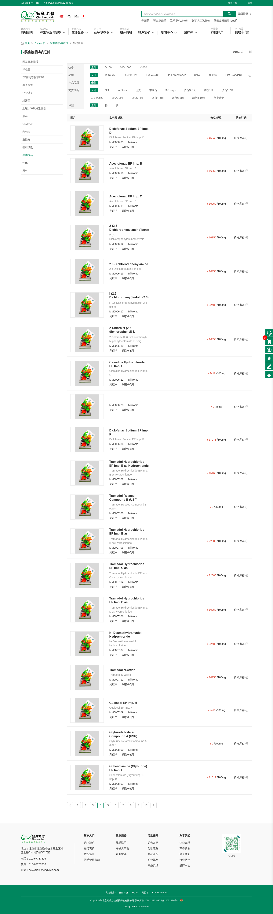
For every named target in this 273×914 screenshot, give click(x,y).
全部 (93, 67)
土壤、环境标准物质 (34, 108)
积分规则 (153, 859)
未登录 (214, 28)
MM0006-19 (116, 345)
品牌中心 (185, 865)
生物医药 (27, 155)
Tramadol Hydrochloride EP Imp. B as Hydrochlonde (126, 533)
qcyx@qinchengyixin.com (58, 3)
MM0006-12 (116, 244)
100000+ (44, 29)
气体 (25, 162)
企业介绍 (185, 842)
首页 (27, 43)
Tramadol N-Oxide (122, 670)
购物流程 (89, 842)
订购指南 (153, 835)
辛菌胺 (145, 20)
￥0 (212, 406)
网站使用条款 (92, 859)
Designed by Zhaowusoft (136, 906)
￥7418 (211, 373)
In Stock (122, 90)
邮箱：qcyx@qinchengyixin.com (40, 869)
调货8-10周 (198, 97)
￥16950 (211, 170)
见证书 (113, 146)
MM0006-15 (116, 273)
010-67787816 (30, 3)
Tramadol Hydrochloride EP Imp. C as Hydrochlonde (126, 568)
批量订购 (232, 3)
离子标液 (27, 85)
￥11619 (211, 777)
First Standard (233, 74)
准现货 (153, 90)
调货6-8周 (178, 97)
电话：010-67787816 (33, 858)
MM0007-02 (116, 479)
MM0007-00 (116, 513)
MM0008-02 (116, 783)
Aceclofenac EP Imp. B (125, 163)
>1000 (143, 67)
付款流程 (153, 848)
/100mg (221, 138)
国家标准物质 (30, 61)
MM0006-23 (116, 405)
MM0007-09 (116, 712)
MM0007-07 (116, 650)
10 (145, 805)
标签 (71, 105)
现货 (138, 90)
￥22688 (211, 304)
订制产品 (27, 123)
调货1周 (208, 90)
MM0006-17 (116, 311)
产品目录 (40, 43)
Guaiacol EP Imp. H (123, 702)
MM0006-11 (116, 205)
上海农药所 (152, 74)
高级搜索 (245, 13)
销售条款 (153, 842)
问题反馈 (153, 865)
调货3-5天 (190, 90)
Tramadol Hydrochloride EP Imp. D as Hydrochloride (126, 602)
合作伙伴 (185, 859)
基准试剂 (27, 147)
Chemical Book (160, 892)
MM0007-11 (116, 679)
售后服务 (121, 835)
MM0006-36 (116, 444)
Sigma (135, 892)
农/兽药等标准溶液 (33, 77)
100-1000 (125, 67)
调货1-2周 (228, 90)
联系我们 (185, 854)
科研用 (97, 29)
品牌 (71, 74)
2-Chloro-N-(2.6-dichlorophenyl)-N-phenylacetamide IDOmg (127, 332)
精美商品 (124, 29)
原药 (25, 116)
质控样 (26, 139)
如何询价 (89, 848)
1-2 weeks (97, 97)
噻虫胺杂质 (159, 20)
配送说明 (121, 842)
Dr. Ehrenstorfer (176, 74)
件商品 (239, 28)
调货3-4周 (138, 97)
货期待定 (219, 97)
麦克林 (213, 74)
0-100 (108, 67)
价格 (71, 67)
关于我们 (185, 835)
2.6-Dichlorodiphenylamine (128, 264)
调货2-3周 (117, 97)
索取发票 (121, 854)
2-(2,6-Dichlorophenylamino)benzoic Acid (131, 229)
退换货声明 (122, 848)
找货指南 (89, 854)
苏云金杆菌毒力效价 (226, 20)
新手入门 (89, 835)
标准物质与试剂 (59, 43)
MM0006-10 (116, 173)
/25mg (218, 406)
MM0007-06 (116, 616)
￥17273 (211, 439)
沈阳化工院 (130, 74)
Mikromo (133, 142)
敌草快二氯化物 (200, 20)
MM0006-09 (116, 142)
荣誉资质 (185, 848)
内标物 (26, 131)
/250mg (218, 506)
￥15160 (211, 473)
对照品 (26, 100)
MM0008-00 (116, 749)
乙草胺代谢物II (179, 20)
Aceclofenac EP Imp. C (125, 196)
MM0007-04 (116, 582)
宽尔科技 (123, 892)
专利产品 (76, 29)
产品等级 (73, 82)
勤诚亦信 (25, 29)
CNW (197, 74)
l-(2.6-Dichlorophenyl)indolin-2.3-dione (129, 297)
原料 (25, 170)
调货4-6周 (158, 97)
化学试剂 (27, 92)
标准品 (26, 69)
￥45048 (211, 138)
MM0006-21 (116, 379)
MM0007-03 (116, 547)
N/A (107, 90)
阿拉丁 (145, 892)
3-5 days (170, 90)
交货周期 (73, 90)
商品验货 (153, 854)
